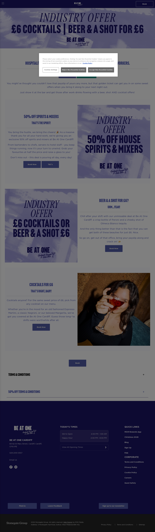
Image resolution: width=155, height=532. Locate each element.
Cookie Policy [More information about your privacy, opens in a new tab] (87, 63)
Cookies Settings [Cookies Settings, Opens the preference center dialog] (50, 70)
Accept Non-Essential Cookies (101, 70)
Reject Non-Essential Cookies (73, 70)
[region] (78, 65)
